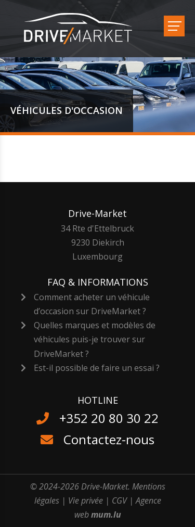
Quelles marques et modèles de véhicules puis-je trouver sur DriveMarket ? (94, 339)
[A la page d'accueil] (84, 28)
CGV (119, 500)
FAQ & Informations (97, 282)
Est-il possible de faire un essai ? (97, 368)
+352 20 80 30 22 (109, 418)
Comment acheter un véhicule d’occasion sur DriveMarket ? (92, 304)
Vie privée (85, 500)
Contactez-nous (108, 439)
